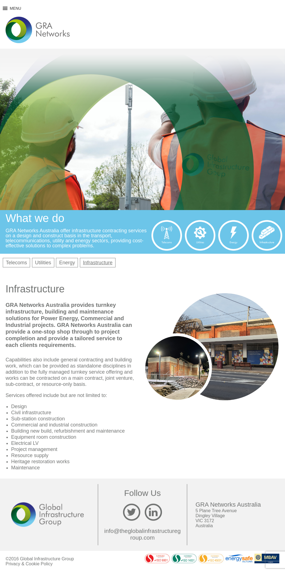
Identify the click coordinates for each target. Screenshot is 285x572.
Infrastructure (97, 262)
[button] (15, 8)
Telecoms (16, 262)
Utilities (43, 262)
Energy (67, 262)
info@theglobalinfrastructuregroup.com (142, 534)
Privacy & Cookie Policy (29, 563)
